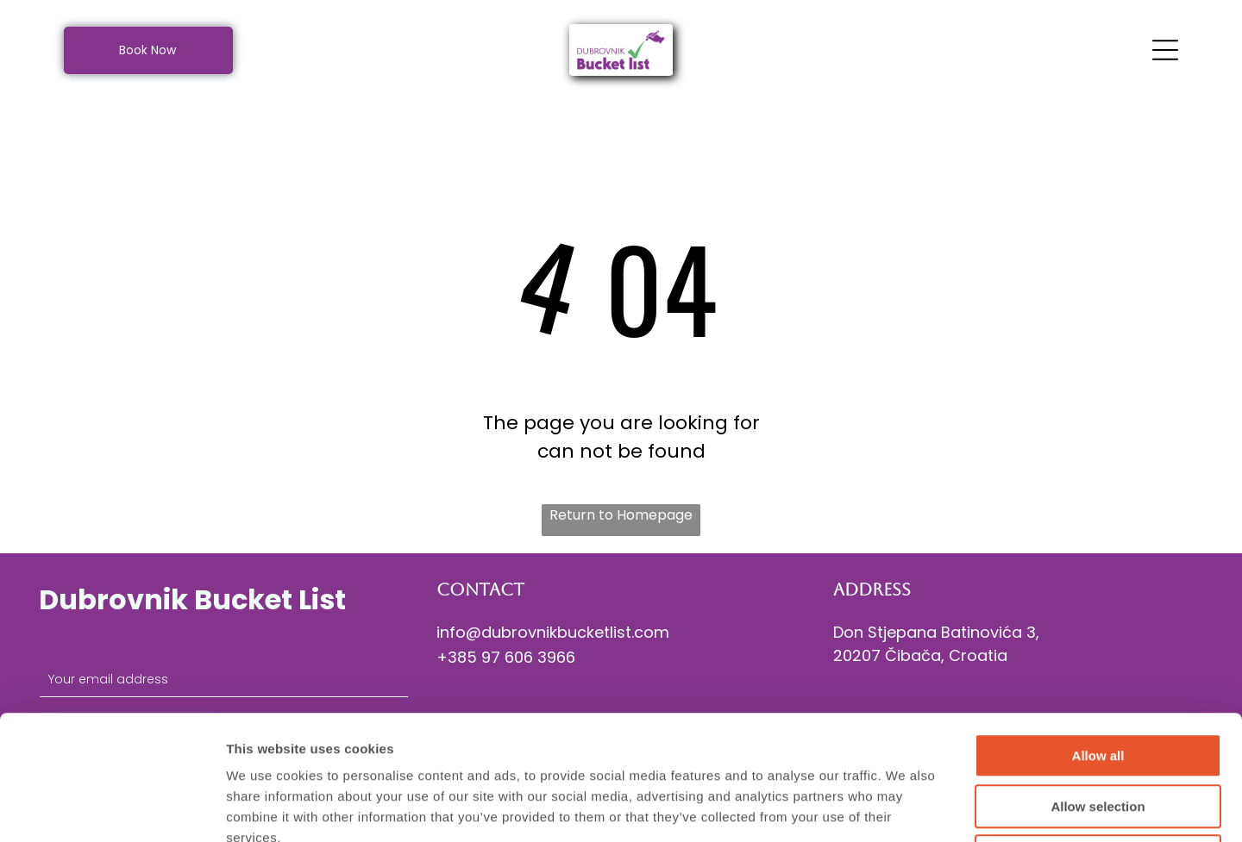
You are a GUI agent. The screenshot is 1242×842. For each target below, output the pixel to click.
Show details (905, 808)
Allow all (1098, 631)
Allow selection (1098, 682)
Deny (1098, 732)
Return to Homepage (621, 515)
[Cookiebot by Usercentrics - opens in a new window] (111, 808)
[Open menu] (1165, 50)
